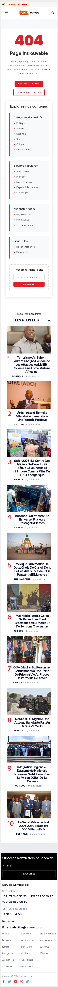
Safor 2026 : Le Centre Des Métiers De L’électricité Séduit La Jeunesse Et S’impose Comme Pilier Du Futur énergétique (32, 468)
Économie (21, 133)
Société (20, 128)
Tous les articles (24, 225)
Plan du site (22, 252)
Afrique (18, 631)
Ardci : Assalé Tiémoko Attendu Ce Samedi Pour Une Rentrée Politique (32, 416)
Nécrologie (22, 192)
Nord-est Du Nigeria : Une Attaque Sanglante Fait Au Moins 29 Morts (32, 722)
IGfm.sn (5, 947)
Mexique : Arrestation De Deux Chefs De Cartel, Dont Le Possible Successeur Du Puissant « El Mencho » (32, 569)
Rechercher (29, 284)
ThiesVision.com (26, 940)
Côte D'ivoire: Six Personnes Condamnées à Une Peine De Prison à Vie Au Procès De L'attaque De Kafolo (32, 673)
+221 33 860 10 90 (41, 896)
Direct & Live (22, 219)
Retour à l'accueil (29, 83)
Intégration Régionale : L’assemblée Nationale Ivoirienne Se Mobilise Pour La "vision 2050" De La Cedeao (32, 774)
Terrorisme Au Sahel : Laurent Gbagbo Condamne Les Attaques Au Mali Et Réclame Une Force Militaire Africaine (31, 364)
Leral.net (6, 933)
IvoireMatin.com (47, 940)
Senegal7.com (25, 947)
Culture (20, 144)
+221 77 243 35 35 (14, 896)
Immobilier (21, 176)
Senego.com (25, 933)
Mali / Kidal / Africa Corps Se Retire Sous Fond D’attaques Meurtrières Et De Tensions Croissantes (32, 621)
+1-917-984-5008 (13, 914)
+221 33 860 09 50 (14, 902)
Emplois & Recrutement (28, 187)
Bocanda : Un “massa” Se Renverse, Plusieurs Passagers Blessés (32, 519)
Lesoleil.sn (7, 940)
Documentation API (26, 246)
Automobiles (22, 171)
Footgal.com (8, 953)
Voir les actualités (29, 92)
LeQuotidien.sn (26, 960)
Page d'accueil (23, 214)
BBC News (44, 947)
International (22, 149)
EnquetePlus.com (48, 933)
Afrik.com (44, 953)
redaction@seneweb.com (26, 927)
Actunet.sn (7, 966)
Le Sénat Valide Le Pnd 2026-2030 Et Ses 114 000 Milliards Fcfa (33, 826)
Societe (18, 479)
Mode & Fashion (24, 182)
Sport (19, 139)
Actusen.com (8, 960)
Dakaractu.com (26, 966)
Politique (20, 123)
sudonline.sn (25, 953)
